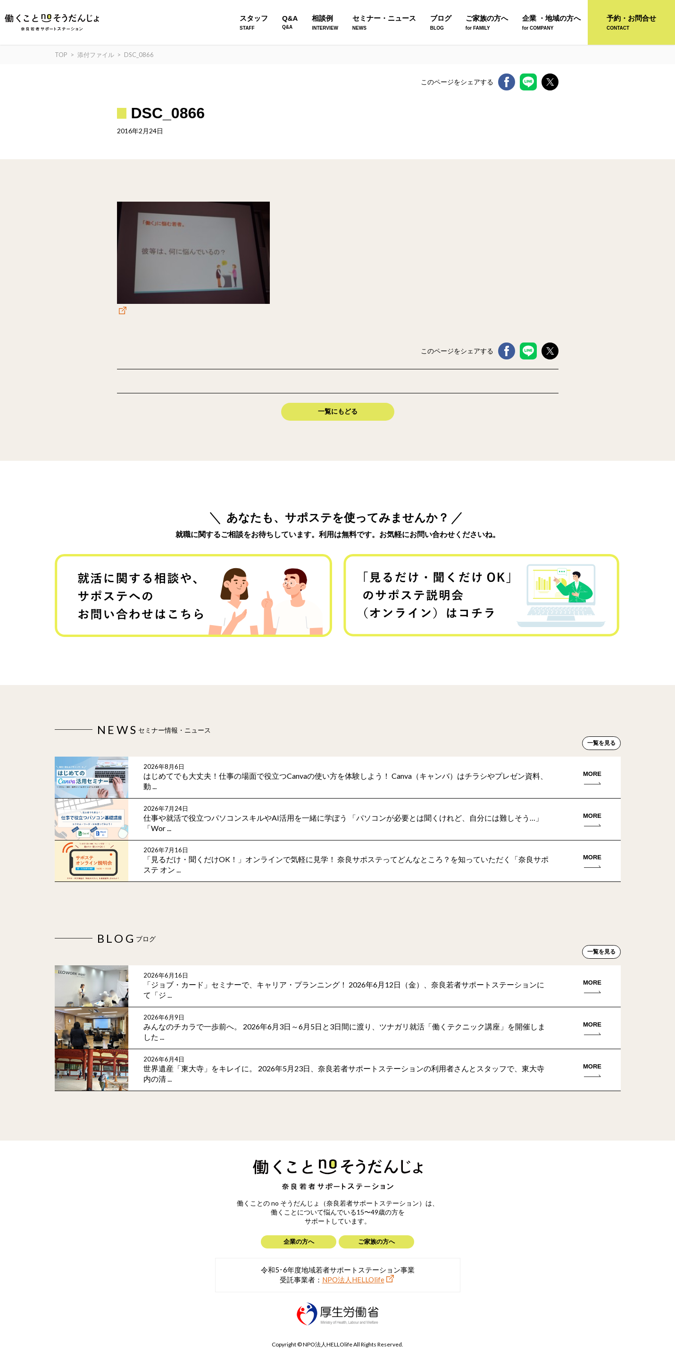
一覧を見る (601, 743)
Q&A (290, 22)
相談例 (325, 22)
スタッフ (254, 22)
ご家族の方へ (487, 22)
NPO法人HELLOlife (353, 1279)
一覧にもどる (338, 411)
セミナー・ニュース (384, 22)
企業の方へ (298, 1241)
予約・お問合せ (631, 22)
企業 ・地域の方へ (551, 22)
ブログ (440, 22)
